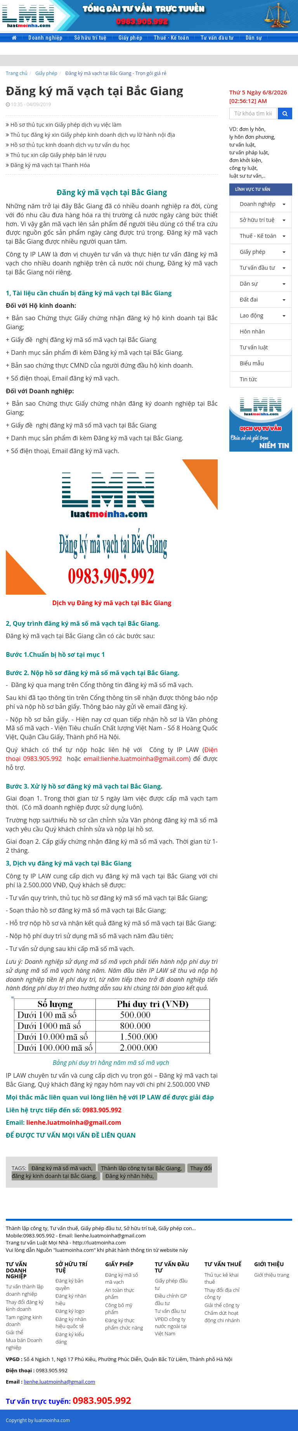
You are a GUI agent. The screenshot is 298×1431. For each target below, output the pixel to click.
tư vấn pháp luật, (249, 152)
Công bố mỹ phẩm (118, 1309)
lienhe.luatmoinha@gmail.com (59, 1381)
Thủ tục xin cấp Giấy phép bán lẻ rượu (56, 155)
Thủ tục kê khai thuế (221, 1278)
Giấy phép (130, 38)
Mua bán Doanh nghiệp (24, 1344)
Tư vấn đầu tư (217, 38)
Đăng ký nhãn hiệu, (130, 1176)
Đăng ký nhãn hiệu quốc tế (70, 1323)
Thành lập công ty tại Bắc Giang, (141, 1168)
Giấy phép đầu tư (171, 1284)
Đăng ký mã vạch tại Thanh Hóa (48, 165)
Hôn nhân (86, 50)
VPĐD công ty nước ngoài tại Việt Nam (171, 1326)
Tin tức (191, 50)
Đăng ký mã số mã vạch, (62, 1168)
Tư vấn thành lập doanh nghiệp (24, 1290)
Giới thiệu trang (271, 1274)
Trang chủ (17, 73)
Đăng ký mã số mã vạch (121, 1278)
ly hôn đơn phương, (252, 136)
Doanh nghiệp (45, 38)
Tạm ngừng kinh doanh (24, 1321)
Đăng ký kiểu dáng (69, 1338)
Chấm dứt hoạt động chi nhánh (222, 1316)
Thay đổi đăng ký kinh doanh (24, 1305)
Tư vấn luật (123, 50)
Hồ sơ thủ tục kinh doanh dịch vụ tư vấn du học (68, 144)
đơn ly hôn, (252, 129)
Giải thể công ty (221, 1305)
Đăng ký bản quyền (69, 1284)
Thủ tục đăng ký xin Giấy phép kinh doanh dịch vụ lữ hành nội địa (90, 134)
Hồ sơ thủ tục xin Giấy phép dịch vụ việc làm (63, 124)
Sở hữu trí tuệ (90, 38)
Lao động (51, 50)
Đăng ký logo (69, 1310)
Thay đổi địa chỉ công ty (221, 1293)
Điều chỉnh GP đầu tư (171, 1299)
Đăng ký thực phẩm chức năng (124, 1324)
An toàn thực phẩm (119, 1293)
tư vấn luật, (242, 144)
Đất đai (20, 50)
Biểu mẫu (160, 50)
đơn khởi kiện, (245, 160)
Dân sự (254, 38)
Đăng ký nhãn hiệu (70, 1299)
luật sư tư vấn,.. (247, 175)
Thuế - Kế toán (171, 38)
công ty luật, (243, 167)
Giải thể (14, 1332)
